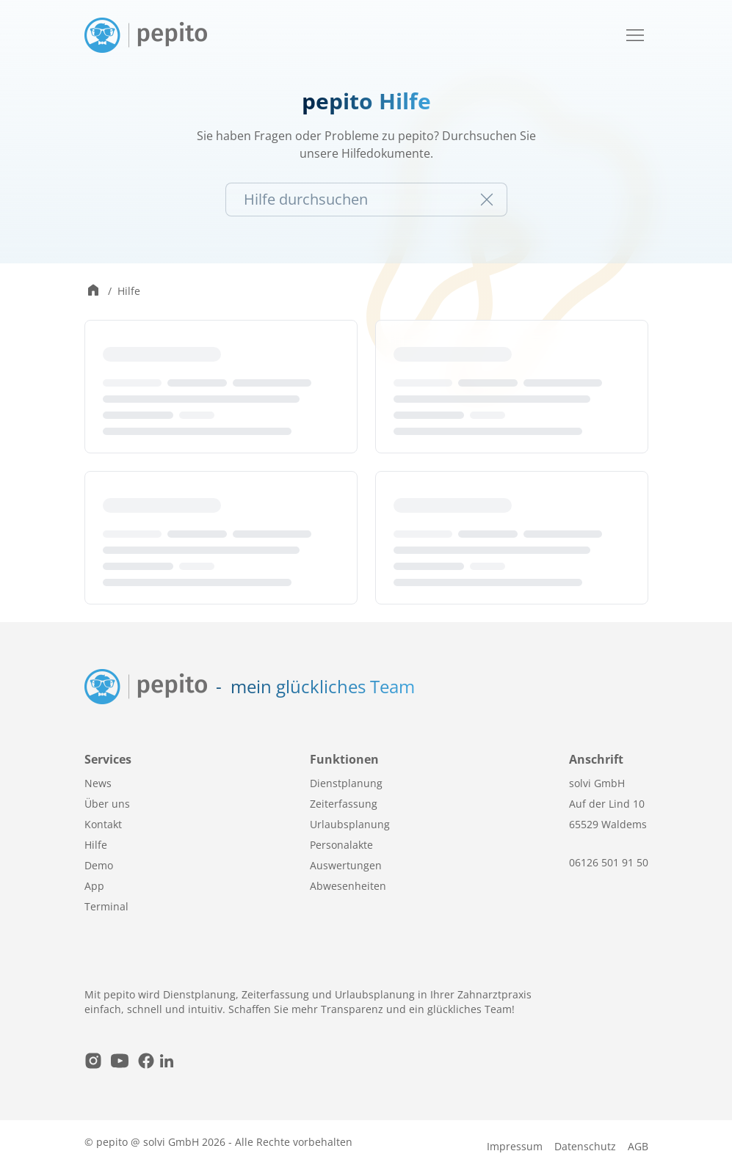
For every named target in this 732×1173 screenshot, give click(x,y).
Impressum (515, 1146)
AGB (638, 1146)
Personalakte (341, 845)
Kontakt (103, 824)
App (94, 886)
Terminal (106, 906)
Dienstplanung (346, 783)
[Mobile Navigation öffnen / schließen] (635, 35)
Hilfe (128, 291)
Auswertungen (346, 865)
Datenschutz (585, 1146)
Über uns (107, 804)
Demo (98, 865)
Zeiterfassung (343, 804)
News (98, 783)
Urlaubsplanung (350, 824)
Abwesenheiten (348, 886)
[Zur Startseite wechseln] (93, 291)
